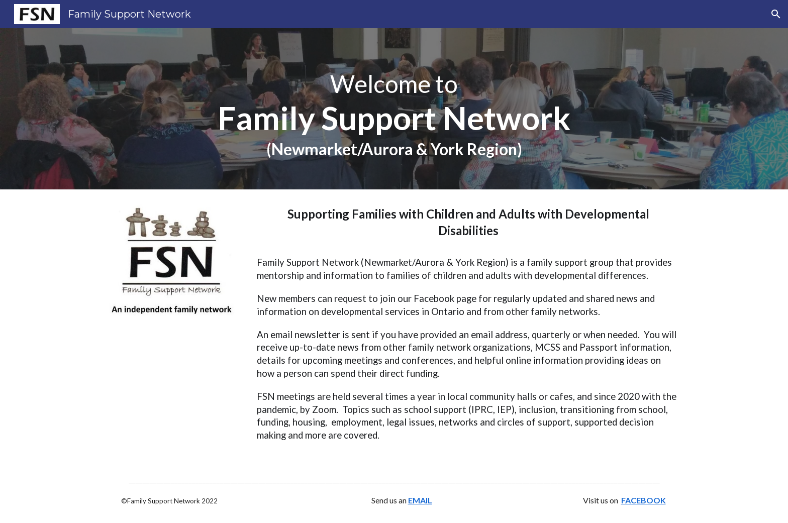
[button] (776, 14)
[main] (394, 108)
